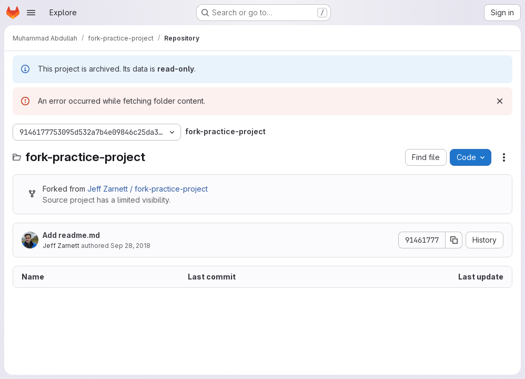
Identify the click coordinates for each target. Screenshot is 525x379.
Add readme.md (71, 235)
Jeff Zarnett (61, 246)
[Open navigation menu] (31, 12)
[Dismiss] (499, 101)
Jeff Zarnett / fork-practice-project (147, 188)
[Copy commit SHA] (454, 240)
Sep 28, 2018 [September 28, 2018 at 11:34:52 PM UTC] (130, 246)
